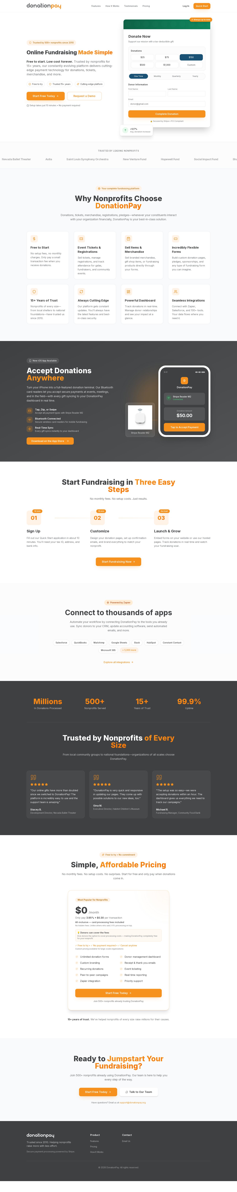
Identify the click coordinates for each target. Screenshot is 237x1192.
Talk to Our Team (139, 1102)
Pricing (146, 6)
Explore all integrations (118, 670)
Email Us (126, 1152)
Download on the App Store (50, 449)
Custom (191, 66)
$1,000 (166, 66)
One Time (138, 77)
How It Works (112, 6)
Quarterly (176, 77)
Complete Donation (166, 115)
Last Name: (173, 90)
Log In (186, 6)
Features (96, 6)
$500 (142, 66)
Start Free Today (46, 103)
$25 (142, 58)
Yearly (195, 77)
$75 (167, 58)
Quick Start (202, 6)
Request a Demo (84, 103)
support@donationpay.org (133, 1113)
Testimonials (131, 6)
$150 (191, 58)
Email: (130, 101)
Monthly (157, 77)
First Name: (133, 90)
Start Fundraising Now (118, 570)
